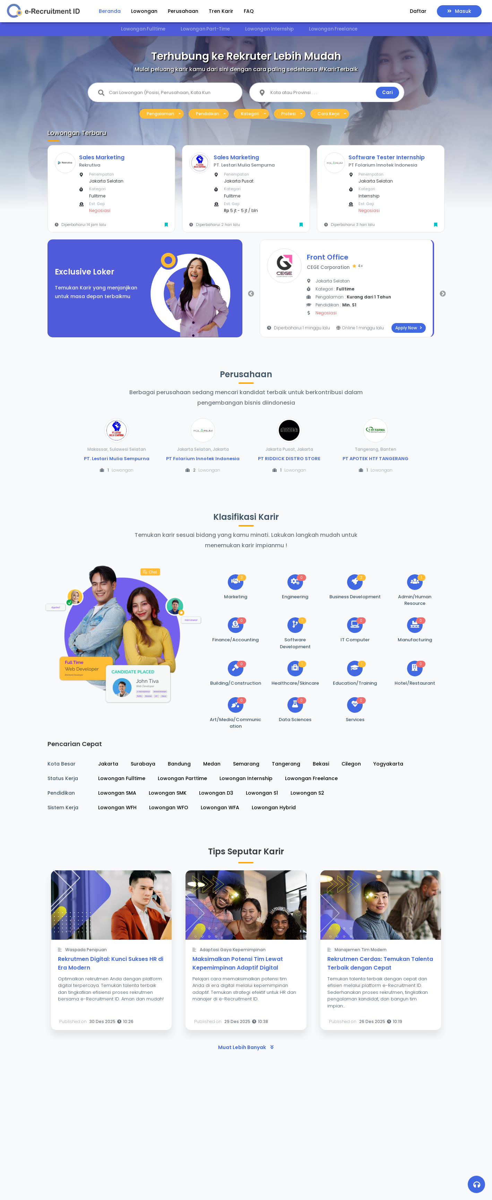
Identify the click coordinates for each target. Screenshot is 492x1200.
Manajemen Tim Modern (361, 950)
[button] (418, 12)
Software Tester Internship (386, 157)
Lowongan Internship (269, 29)
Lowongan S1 (262, 792)
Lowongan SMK (168, 792)
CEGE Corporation (335, 267)
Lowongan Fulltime (143, 29)
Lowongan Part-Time (205, 29)
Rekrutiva (89, 165)
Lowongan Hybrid (274, 807)
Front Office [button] (327, 257)
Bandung (179, 763)
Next (442, 293)
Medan (212, 763)
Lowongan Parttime (182, 778)
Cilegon (351, 763)
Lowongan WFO (168, 807)
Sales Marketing (101, 157)
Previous (251, 293)
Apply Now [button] (408, 328)
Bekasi (321, 763)
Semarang (246, 763)
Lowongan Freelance (333, 29)
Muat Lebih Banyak (246, 1047)
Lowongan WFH (117, 807)
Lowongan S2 (307, 792)
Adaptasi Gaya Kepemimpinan (233, 950)
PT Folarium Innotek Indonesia (382, 165)
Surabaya (143, 763)
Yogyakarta (388, 763)
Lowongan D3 (216, 792)
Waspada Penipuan (86, 950)
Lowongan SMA (117, 792)
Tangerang (286, 763)
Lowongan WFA (220, 807)
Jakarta (108, 763)
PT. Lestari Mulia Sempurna (244, 165)
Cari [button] (387, 92)
